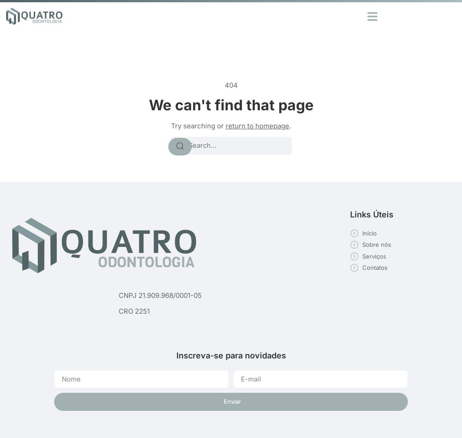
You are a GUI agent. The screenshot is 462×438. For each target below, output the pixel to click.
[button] (372, 16)
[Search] (180, 146)
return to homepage (257, 126)
